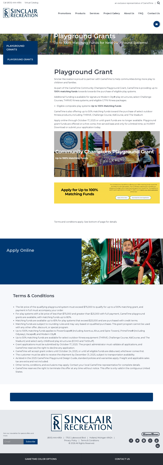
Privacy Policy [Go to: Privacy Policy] (71, 440)
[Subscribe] (31, 441)
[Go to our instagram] (150, 440)
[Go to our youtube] (156, 440)
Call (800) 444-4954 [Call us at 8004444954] (12, 2)
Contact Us (154, 13)
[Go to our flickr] (144, 440)
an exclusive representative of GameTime (134, 3)
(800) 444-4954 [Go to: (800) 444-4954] (54, 437)
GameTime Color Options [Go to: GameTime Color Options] (41, 459)
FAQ (140, 13)
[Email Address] (13, 441)
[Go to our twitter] (137, 440)
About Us (129, 13)
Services (94, 13)
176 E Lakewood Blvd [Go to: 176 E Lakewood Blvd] (76, 437)
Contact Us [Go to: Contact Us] (122, 459)
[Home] (20, 12)
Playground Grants (20, 59)
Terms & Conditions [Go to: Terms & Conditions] (90, 440)
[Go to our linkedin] (158, 446)
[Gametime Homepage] (150, 435)
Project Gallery (112, 13)
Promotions (64, 13)
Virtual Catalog (31, 2)
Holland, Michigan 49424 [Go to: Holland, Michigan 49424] (101, 437)
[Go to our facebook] (131, 440)
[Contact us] (156, 24)
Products (80, 13)
